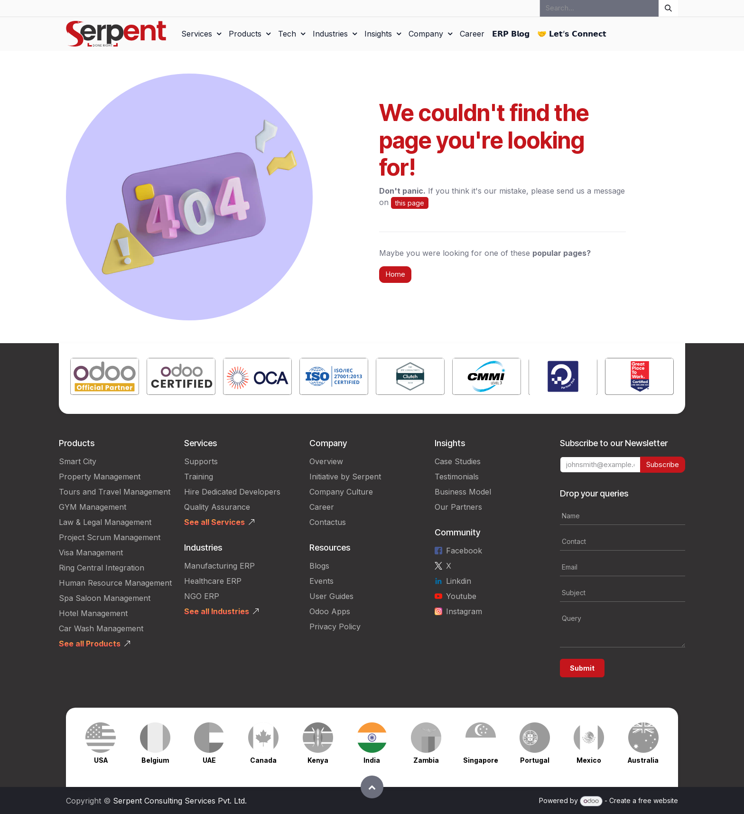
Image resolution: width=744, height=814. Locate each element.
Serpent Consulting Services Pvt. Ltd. (180, 800)
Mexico (589, 760)
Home (395, 274)
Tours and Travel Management (114, 491)
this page (409, 203)
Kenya (317, 760)
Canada (263, 760)
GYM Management (92, 507)
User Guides (331, 596)
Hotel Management (93, 613)
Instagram (464, 611)
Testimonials (457, 476)
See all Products (90, 643)
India (371, 760)
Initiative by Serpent (345, 476)
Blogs (319, 566)
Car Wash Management (101, 628)
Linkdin (458, 581)
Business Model (463, 491)
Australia (643, 760)
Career (321, 507)
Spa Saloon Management (104, 598)
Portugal (534, 760)
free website (658, 800)
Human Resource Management (115, 583)
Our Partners (458, 507)
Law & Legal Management (105, 522)
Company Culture (341, 491)
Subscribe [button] (662, 464)
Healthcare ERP (213, 581)
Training (198, 476)
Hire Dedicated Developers (232, 491)
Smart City (77, 461)
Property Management (99, 476)
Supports (201, 461)
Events (321, 581)
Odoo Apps (329, 611)
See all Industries (216, 611)
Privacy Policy (335, 626)
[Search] (668, 8)
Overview (326, 461)
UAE (209, 760)
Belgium (155, 760)
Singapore (480, 760)
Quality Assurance (217, 507)
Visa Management (91, 552)
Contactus (327, 522)
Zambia (426, 760)
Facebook (464, 550)
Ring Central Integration (101, 567)
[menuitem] (201, 33)
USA (101, 760)
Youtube (461, 596)
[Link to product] (104, 378)
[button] (372, 787)
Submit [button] (582, 668)
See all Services (214, 522)
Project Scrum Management (109, 537)
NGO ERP (201, 596)
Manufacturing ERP (219, 566)
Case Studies (458, 461)
